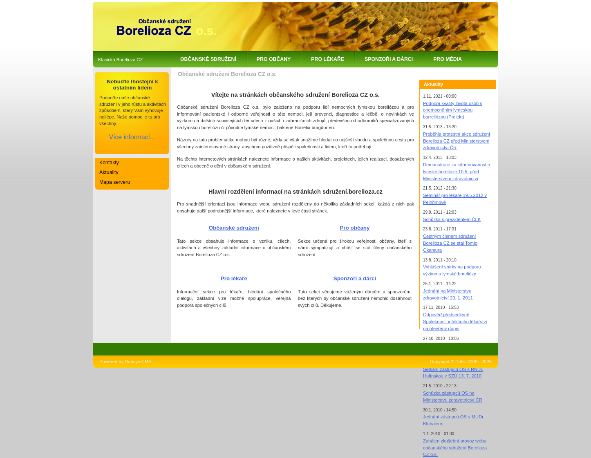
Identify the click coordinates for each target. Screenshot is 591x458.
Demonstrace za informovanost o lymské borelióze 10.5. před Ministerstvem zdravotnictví (456, 171)
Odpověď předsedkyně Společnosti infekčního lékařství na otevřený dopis (455, 321)
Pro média (447, 59)
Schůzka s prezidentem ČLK (452, 219)
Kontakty (109, 162)
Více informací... (132, 137)
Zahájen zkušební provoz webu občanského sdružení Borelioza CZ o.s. (455, 447)
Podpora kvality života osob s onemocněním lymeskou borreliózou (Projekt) (452, 110)
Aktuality (109, 172)
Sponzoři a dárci (389, 59)
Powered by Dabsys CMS (125, 361)
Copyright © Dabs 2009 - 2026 (461, 361)
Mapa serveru (114, 182)
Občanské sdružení (208, 59)
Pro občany (274, 59)
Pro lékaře (327, 59)
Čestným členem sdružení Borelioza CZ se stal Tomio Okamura (450, 243)
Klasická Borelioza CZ (120, 59)
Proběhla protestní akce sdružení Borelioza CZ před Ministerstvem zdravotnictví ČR (456, 141)
